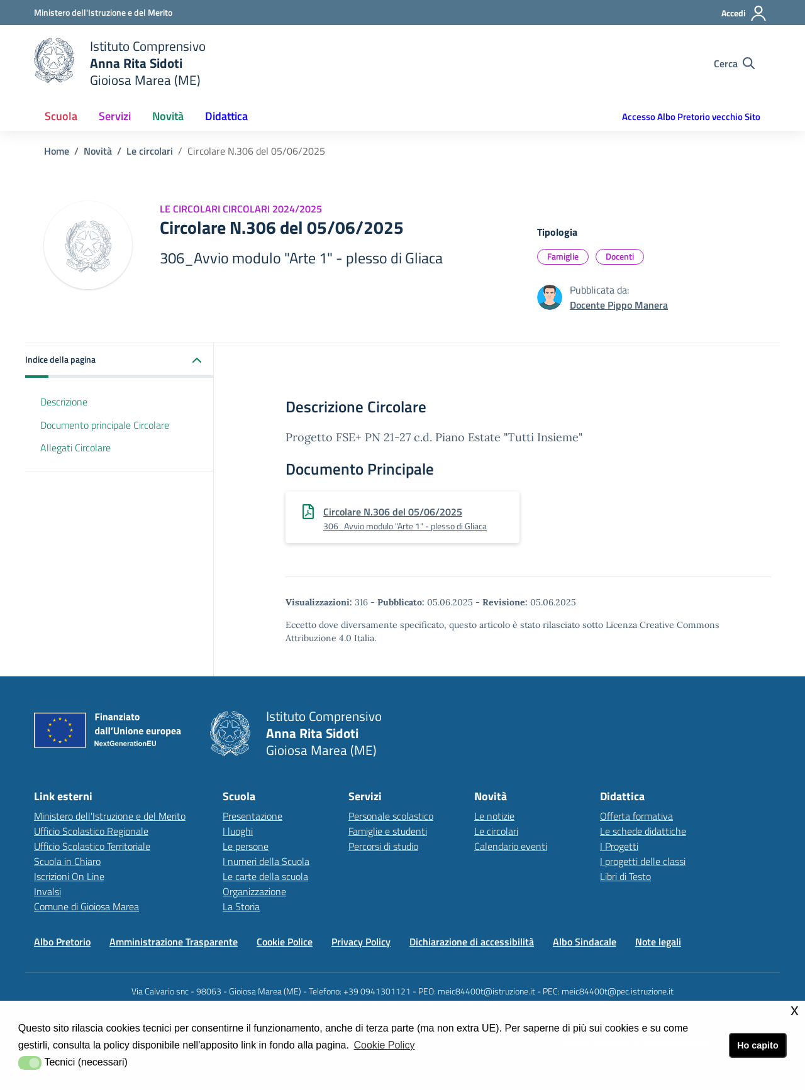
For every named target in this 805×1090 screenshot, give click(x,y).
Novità (98, 150)
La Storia (241, 906)
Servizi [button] (115, 115)
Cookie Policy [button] (383, 1045)
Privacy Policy (361, 941)
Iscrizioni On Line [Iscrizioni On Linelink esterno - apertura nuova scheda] (69, 876)
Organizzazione (254, 891)
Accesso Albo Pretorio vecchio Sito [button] (691, 116)
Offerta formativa (636, 815)
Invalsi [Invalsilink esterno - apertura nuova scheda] (47, 891)
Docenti (620, 256)
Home (56, 150)
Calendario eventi (510, 846)
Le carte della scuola (265, 876)
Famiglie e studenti (387, 831)
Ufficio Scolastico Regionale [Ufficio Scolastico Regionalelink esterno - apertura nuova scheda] (91, 831)
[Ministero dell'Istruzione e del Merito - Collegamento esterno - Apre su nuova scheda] (103, 12)
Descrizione (63, 401)
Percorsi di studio (383, 846)
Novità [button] (168, 115)
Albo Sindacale (584, 941)
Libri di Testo (625, 876)
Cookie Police (285, 941)
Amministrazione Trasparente (173, 941)
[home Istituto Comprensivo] (120, 63)
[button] (119, 360)
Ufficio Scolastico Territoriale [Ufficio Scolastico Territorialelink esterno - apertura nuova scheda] (92, 846)
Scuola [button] (61, 115)
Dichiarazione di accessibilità (471, 941)
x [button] (795, 1010)
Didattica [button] (226, 115)
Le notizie (494, 815)
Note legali (658, 941)
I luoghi (238, 831)
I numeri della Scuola (266, 861)
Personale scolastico (390, 815)
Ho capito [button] (758, 1045)
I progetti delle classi (643, 861)
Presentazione (252, 815)
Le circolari (149, 150)
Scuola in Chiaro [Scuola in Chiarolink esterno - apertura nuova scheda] (67, 861)
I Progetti (619, 846)
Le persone (246, 846)
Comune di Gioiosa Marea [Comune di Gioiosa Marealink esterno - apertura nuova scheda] (86, 906)
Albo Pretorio (62, 941)
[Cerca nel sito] (734, 63)
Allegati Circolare (75, 447)
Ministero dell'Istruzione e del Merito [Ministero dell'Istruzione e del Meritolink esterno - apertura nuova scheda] (110, 815)
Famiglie (563, 256)
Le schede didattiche (643, 831)
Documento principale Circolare (104, 424)
